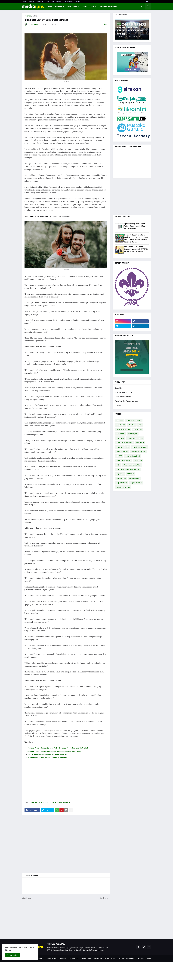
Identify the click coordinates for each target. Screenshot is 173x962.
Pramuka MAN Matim (123, 397)
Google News (52, 958)
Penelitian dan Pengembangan (126, 401)
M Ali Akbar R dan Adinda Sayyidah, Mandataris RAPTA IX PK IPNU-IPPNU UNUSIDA (136, 249)
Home (24, 2)
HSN (139, 425)
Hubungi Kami (74, 958)
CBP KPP (120, 420)
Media (49, 948)
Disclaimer (98, 958)
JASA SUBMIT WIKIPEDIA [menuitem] (108, 6)
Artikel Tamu (39, 802)
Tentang (31, 2)
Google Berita (68, 2)
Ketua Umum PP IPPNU (124, 443)
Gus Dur (131, 425)
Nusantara (64, 950)
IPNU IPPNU (137, 429)
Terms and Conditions (126, 958)
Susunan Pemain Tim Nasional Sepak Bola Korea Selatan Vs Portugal (54, 751)
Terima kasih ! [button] (12, 955)
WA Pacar (67, 802)
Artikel (35, 16)
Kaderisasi (120, 438)
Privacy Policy (110, 958)
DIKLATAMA (121, 425)
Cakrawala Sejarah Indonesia (93, 950)
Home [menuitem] (50, 6)
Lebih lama (104, 898)
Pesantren (138, 460)
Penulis (77, 2)
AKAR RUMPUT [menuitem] (72, 6)
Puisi (118, 465)
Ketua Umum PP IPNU (135, 438)
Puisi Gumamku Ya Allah (132, 465)
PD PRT (119, 456)
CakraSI (118, 405)
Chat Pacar (50, 802)
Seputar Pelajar (122, 483)
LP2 (127, 447)
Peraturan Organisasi (124, 460)
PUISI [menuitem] (92, 6)
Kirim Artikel (50, 2)
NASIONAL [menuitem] (59, 6)
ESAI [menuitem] (84, 6)
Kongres (119, 447)
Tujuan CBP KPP (136, 483)
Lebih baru (27, 898)
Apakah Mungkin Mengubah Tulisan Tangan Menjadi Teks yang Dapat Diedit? (134, 226)
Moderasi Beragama (138, 451)
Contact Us (39, 2)
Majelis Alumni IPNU (139, 447)
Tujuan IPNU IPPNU (123, 487)
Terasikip (118, 388)
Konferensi (140, 443)
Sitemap (59, 2)
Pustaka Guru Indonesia (124, 392)
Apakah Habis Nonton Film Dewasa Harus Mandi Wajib (48, 754)
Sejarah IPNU (121, 478)
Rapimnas (120, 474)
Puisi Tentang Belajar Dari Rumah (128, 469)
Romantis (58, 802)
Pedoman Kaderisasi (133, 456)
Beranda (28, 16)
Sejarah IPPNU (134, 478)
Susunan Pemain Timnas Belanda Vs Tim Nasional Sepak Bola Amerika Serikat (58, 748)
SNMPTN (130, 474)
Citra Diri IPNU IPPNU (134, 420)
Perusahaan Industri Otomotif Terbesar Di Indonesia (47, 758)
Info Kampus (132, 434)
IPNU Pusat (120, 434)
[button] (142, 6)
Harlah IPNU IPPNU (123, 429)
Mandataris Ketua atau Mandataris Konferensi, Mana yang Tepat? (131, 30)
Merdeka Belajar (122, 451)
